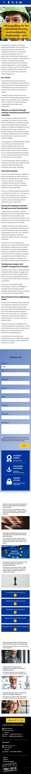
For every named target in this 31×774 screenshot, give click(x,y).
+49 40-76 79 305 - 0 (16, 734)
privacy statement (20, 437)
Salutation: (4, 363)
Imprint (5, 757)
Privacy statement (8, 761)
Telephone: (4, 405)
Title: (2, 371)
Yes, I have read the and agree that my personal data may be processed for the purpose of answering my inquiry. (15, 439)
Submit (24, 446)
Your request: (5, 422)
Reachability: (5, 414)
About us (5, 759)
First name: (4, 379)
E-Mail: (3, 396)
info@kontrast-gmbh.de (16, 736)
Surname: (4, 388)
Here (22, 167)
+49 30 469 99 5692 (16, 751)
